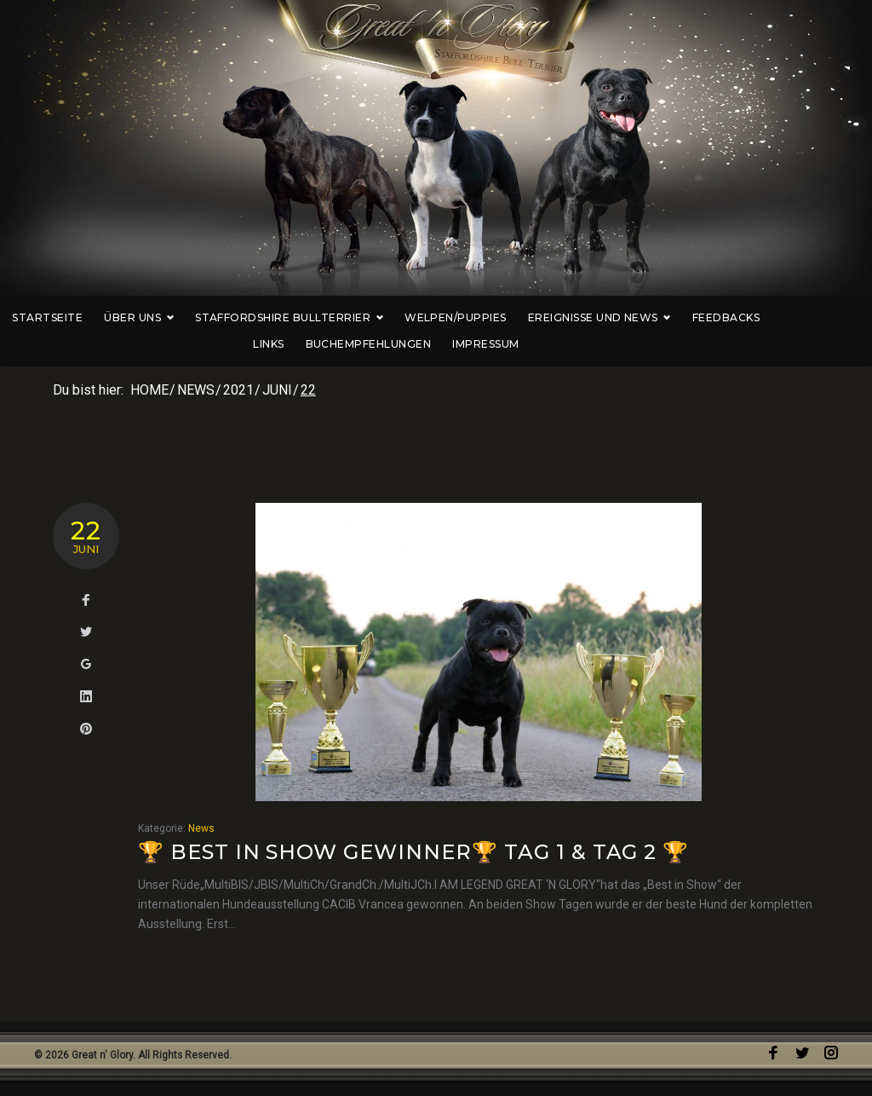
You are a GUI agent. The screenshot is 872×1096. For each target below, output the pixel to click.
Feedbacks (749, 317)
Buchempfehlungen (392, 343)
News (196, 390)
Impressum (509, 343)
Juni (277, 390)
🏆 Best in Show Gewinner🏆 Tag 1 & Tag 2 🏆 (413, 851)
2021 (238, 390)
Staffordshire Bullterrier (313, 317)
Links (820, 317)
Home (149, 390)
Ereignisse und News (623, 317)
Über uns (163, 317)
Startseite (71, 317)
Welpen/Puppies (479, 317)
